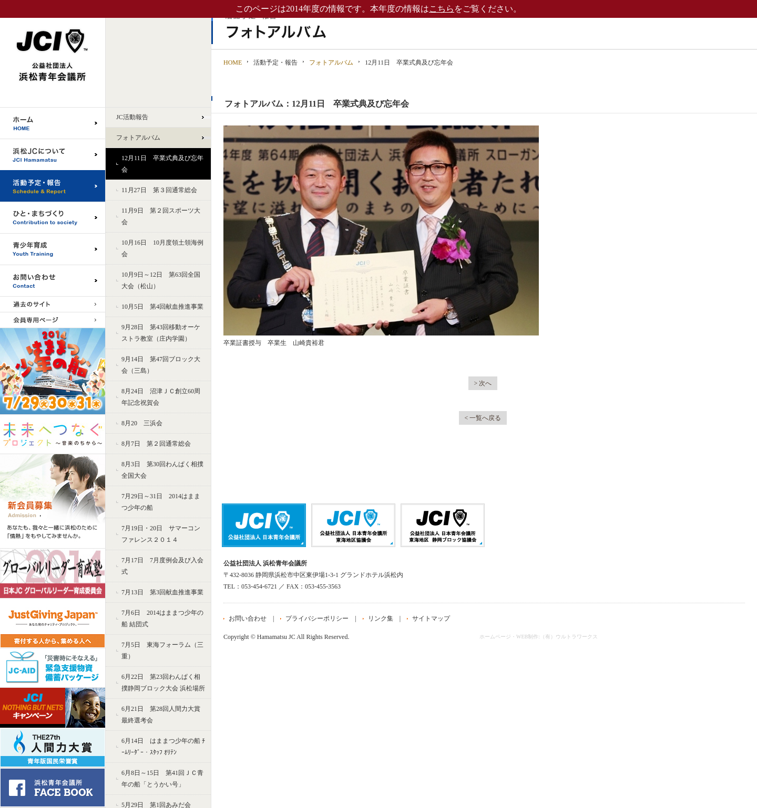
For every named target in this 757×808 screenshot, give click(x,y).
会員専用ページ (52, 320)
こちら (441, 8)
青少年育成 (52, 249)
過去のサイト (52, 304)
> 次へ (483, 383)
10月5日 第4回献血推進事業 (162, 306)
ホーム (52, 123)
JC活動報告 (132, 117)
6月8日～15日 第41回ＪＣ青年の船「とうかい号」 (162, 778)
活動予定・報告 (52, 186)
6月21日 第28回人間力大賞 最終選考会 (160, 714)
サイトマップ (431, 618)
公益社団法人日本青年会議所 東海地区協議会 (353, 525)
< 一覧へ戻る (483, 418)
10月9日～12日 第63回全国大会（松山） (160, 280)
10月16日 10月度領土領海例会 (162, 248)
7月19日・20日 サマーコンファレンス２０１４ (160, 533)
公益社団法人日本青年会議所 (264, 525)
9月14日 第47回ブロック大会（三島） (160, 364)
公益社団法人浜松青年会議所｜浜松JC (52, 53)
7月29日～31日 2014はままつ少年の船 (160, 501)
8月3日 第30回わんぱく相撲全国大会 (162, 469)
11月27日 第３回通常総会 (159, 190)
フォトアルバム (138, 137)
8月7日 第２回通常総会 (156, 443)
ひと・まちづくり (52, 217)
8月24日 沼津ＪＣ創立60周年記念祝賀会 (160, 396)
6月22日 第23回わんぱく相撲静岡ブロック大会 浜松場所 (163, 682)
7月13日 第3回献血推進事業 (162, 592)
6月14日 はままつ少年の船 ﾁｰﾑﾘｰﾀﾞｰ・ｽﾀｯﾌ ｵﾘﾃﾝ (163, 746)
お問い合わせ (52, 280)
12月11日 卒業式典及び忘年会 (162, 163)
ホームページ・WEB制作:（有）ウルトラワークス (538, 636)
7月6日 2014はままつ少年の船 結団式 (162, 618)
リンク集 (380, 618)
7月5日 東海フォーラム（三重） (162, 650)
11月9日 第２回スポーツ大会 (160, 216)
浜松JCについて (52, 154)
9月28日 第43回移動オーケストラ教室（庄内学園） (160, 332)
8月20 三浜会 (141, 423)
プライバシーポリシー (317, 618)
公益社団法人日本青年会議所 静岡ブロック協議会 (443, 525)
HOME (232, 62)
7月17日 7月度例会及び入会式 (162, 566)
